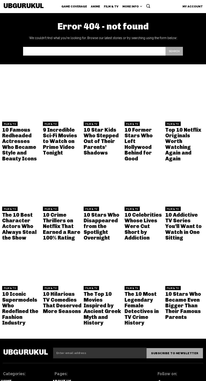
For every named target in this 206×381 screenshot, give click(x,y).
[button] (148, 6)
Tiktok (170, 342)
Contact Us (64, 332)
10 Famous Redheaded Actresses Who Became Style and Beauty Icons (18, 135)
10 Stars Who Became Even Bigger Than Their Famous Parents (183, 264)
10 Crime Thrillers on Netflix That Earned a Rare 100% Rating (62, 199)
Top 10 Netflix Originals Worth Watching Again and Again (183, 133)
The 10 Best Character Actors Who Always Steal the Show (18, 201)
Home (6, 326)
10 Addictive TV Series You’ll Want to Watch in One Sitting (184, 199)
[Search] (174, 51)
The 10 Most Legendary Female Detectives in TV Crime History (141, 264)
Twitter (172, 335)
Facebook (173, 327)
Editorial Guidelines (73, 339)
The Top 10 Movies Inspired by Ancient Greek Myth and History (101, 264)
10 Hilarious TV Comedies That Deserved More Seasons (57, 264)
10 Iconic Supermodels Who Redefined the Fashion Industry (18, 264)
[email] (100, 299)
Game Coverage (16, 332)
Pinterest (174, 350)
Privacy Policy (67, 345)
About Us (61, 326)
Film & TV (8, 124)
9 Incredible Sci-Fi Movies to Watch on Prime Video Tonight (61, 131)
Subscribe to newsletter (176, 298)
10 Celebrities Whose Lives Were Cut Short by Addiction (144, 199)
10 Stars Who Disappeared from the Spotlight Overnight (100, 201)
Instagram (174, 358)
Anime (6, 339)
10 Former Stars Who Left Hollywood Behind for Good (144, 131)
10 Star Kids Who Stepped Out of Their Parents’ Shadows (102, 131)
